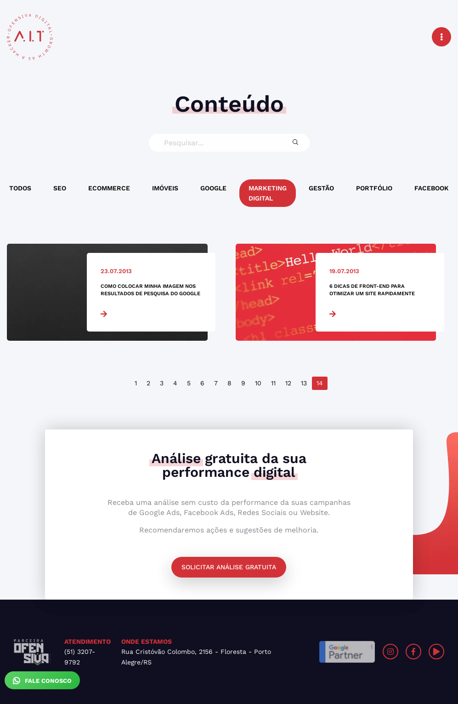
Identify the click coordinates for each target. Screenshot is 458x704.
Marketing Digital (268, 193)
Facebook (431, 188)
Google (213, 188)
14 (320, 383)
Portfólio (374, 188)
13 (304, 383)
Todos (20, 188)
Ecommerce (109, 188)
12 (288, 383)
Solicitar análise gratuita (228, 567)
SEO (59, 188)
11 (273, 383)
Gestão (321, 188)
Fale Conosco (42, 680)
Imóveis (165, 188)
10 (258, 383)
